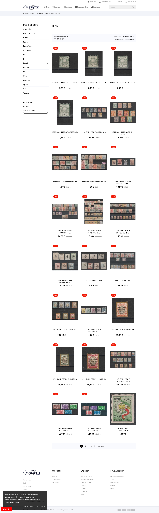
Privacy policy (29, 506)
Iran (24, 54)
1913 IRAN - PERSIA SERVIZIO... (122, 280)
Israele (26, 63)
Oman (25, 76)
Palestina (27, 80)
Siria (25, 89)
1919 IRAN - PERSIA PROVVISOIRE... (94, 331)
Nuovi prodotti (56, 479)
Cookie (83, 488)
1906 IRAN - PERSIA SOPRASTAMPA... (65, 281)
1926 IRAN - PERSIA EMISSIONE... (123, 330)
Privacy (83, 485)
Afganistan (27, 29)
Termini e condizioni (87, 479)
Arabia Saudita (29, 33)
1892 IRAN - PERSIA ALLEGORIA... (94, 132)
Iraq (24, 59)
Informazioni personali (117, 476)
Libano (26, 72)
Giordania (27, 50)
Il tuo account (117, 471)
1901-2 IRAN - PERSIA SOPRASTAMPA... (123, 182)
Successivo (101, 446)
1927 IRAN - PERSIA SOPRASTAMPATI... (123, 380)
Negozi (83, 494)
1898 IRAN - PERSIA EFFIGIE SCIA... (65, 181)
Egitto (25, 42)
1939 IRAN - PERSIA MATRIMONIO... (65, 429)
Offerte (54, 476)
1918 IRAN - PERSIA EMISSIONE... (65, 330)
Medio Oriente (30, 25)
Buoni (112, 488)
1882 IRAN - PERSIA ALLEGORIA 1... (65, 83)
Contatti (91, 2)
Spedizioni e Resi (86, 476)
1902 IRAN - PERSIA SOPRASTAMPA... (65, 232)
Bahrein (26, 37)
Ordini (112, 479)
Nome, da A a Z (127, 36)
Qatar (25, 84)
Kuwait (26, 67)
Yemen (26, 93)
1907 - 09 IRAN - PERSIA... (94, 280)
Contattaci (84, 491)
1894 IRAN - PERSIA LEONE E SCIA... (122, 133)
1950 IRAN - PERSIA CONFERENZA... (123, 429)
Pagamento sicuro (86, 482)
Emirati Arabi (28, 46)
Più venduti (55, 482)
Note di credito (114, 482)
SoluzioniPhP (68, 510)
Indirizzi (112, 485)
